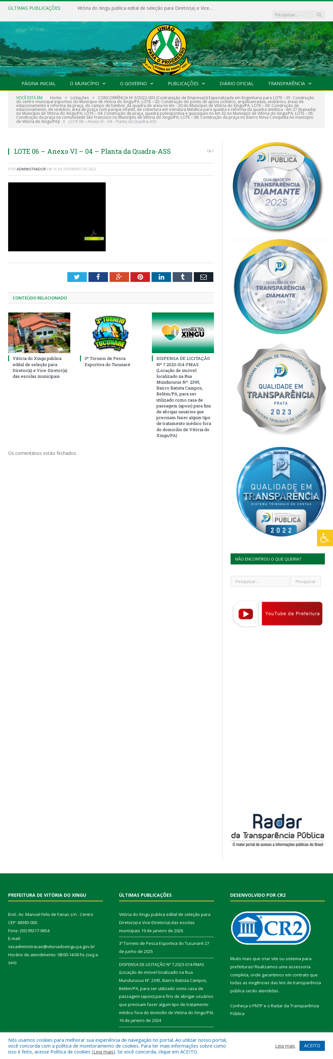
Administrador (31, 162)
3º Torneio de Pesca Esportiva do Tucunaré (107, 355)
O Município (84, 77)
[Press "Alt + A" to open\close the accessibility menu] (325, 538)
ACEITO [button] (312, 1045)
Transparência (286, 77)
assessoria (299, 960)
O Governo (133, 77)
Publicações (183, 77)
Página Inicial (38, 77)
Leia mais (103, 1051)
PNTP (257, 999)
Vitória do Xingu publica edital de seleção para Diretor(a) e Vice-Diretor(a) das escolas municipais (144, 8)
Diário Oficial (237, 77)
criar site (269, 952)
